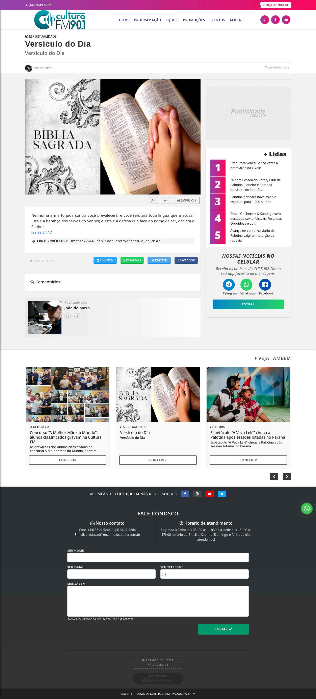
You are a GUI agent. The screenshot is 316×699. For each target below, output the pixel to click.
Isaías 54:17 (41, 232)
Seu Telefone (171, 567)
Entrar (248, 304)
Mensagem (76, 583)
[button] (287, 476)
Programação (147, 20)
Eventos (217, 20)
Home (124, 20)
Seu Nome (75, 550)
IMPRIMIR (186, 200)
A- (153, 200)
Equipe (172, 20)
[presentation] (98, 632)
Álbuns (237, 20)
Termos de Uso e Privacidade (158, 662)
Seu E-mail (76, 567)
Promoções (194, 20)
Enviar (223, 629)
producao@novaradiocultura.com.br (113, 534)
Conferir (67, 460)
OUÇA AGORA (275, 5)
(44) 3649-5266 (99, 530)
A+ (166, 200)
